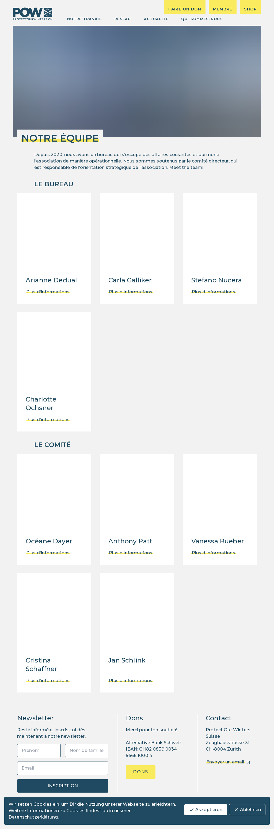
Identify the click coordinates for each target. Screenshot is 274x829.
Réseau (123, 19)
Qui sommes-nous (202, 19)
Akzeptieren (205, 809)
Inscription (63, 785)
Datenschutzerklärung (33, 817)
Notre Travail (84, 19)
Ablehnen (247, 809)
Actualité (156, 19)
